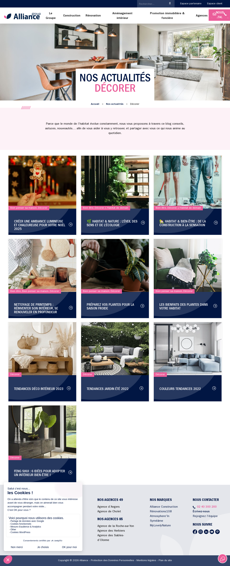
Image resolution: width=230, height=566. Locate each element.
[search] (151, 4)
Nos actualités (114, 104)
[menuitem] (51, 16)
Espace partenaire (191, 3)
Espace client (214, 3)
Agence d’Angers (108, 507)
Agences (202, 15)
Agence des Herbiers (111, 531)
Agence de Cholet (109, 511)
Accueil (95, 104)
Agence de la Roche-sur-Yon (115, 526)
